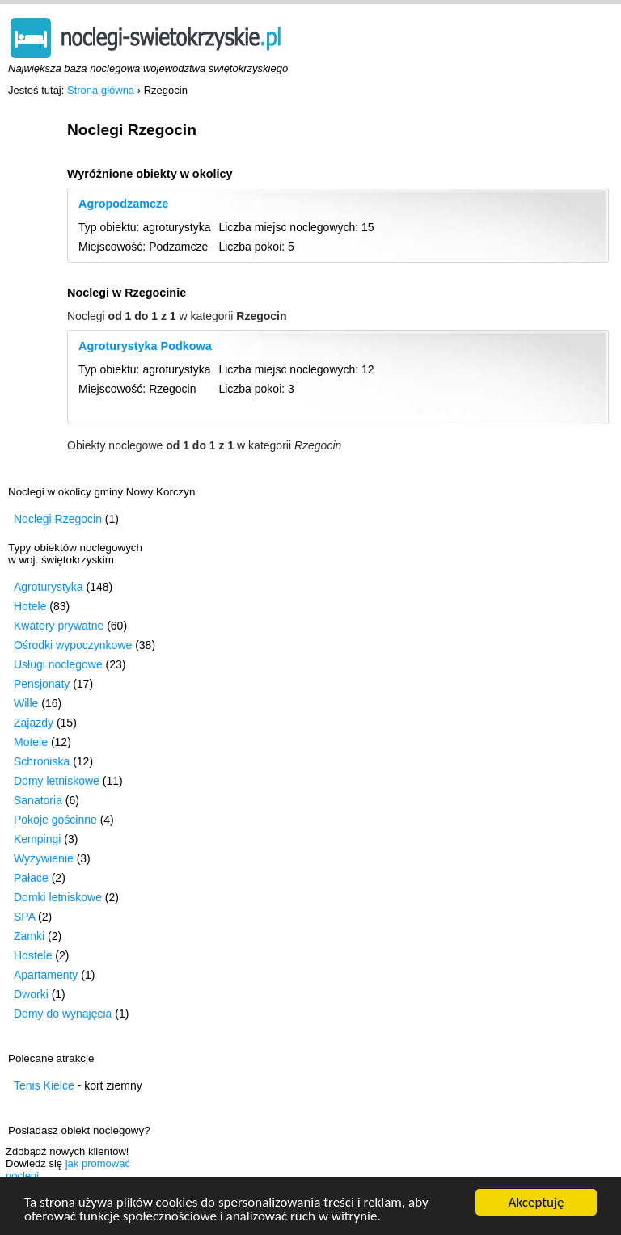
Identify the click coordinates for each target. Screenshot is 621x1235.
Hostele (33, 955)
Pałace (31, 877)
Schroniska (42, 761)
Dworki (31, 994)
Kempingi (37, 838)
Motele (31, 742)
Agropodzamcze (123, 203)
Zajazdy (33, 722)
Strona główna (100, 90)
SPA (24, 916)
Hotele (30, 606)
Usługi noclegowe (58, 664)
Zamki (29, 935)
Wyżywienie (44, 858)
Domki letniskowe (58, 897)
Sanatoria (38, 800)
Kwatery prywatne (59, 625)
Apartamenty (46, 974)
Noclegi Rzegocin (58, 518)
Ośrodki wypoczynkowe (73, 645)
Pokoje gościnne (55, 819)
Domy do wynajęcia (63, 1013)
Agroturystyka (48, 586)
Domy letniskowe (56, 780)
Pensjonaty (42, 683)
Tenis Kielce (44, 1085)
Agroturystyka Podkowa (145, 345)
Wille (26, 703)
